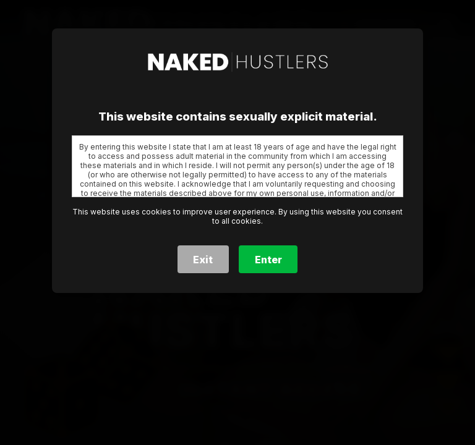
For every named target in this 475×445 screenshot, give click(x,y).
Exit (203, 259)
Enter (268, 259)
